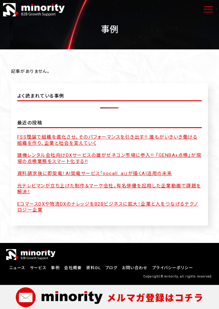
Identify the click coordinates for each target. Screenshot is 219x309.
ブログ (111, 267)
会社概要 (73, 267)
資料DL (93, 267)
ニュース (17, 267)
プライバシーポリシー (172, 267)
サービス (38, 267)
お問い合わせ (135, 267)
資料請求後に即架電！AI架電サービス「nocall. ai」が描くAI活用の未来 (94, 173)
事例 (55, 267)
